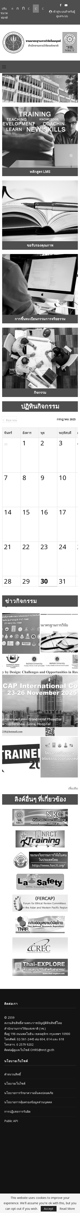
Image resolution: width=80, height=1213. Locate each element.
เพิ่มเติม (73, 788)
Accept (48, 1209)
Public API (11, 1121)
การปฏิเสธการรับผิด (17, 1111)
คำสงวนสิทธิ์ (12, 1074)
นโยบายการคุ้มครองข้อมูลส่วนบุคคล (28, 1102)
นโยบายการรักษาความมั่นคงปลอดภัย (28, 1093)
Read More (67, 1208)
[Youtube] (66, 5)
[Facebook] (60, 5)
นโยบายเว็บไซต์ (14, 1083)
